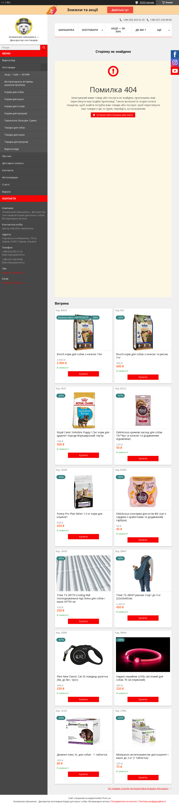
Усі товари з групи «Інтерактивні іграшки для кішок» (138, 788)
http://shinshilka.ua (13, 272)
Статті (5, 184)
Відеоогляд (8, 60)
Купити (83, 373)
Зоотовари (8, 67)
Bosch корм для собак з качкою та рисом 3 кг (142, 356)
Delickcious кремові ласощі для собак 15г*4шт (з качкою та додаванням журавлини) (139, 436)
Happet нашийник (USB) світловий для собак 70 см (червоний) (139, 678)
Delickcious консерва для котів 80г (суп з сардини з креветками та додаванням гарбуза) (141, 517)
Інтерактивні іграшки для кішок (115, 114)
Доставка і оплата (12, 163)
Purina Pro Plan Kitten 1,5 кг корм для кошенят (79, 515)
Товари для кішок (15, 134)
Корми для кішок (14, 99)
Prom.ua (106, 798)
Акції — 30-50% (118, 30)
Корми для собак (14, 92)
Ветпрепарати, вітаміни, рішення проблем (19, 83)
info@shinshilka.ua (13, 282)
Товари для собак (15, 127)
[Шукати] (43, 47)
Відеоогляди (12, 149)
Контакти (7, 170)
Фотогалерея (10, 177)
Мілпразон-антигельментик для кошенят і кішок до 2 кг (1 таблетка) (142, 756)
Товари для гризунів (16, 141)
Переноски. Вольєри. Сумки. (21, 120)
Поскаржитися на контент (124, 801)
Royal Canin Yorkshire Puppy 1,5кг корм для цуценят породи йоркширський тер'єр (83, 434)
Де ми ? (141, 29)
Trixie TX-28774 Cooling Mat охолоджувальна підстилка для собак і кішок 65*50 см (81, 598)
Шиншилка (66, 29)
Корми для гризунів (16, 113)
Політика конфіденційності (152, 801)
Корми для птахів (15, 106)
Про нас (6, 156)
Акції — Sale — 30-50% (17, 74)
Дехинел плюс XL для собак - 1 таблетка (82, 754)
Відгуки (6, 191)
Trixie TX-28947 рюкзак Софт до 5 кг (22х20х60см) (138, 596)
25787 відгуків (147, 2)
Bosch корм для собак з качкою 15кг (79, 354)
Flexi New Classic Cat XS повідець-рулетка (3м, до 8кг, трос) (82, 678)
